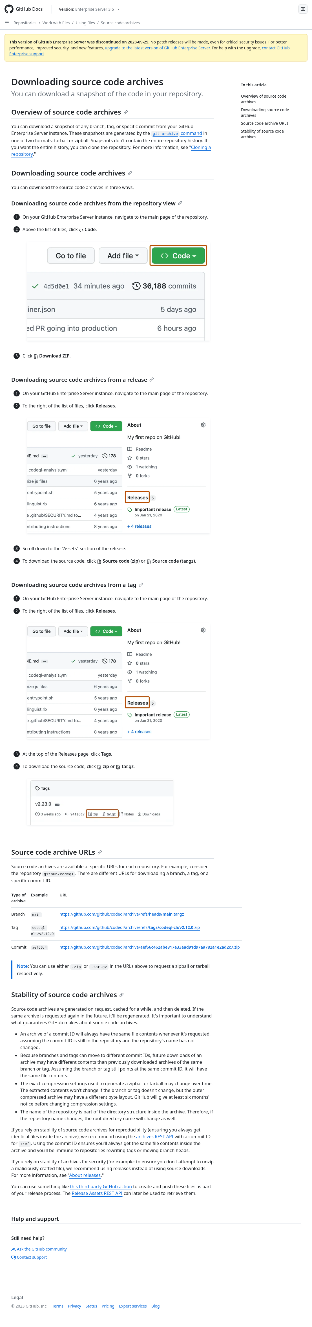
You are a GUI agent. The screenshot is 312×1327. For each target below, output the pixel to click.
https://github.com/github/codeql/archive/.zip (149, 947)
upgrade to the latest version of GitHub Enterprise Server (157, 48)
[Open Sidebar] (6, 22)
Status (91, 1306)
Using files (85, 22)
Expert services (133, 1306)
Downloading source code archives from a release (82, 379)
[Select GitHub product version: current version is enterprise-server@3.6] (89, 9)
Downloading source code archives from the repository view (96, 203)
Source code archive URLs (56, 852)
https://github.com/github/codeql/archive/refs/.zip (129, 927)
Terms (57, 1306)
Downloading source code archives (71, 172)
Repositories (25, 22)
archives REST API (154, 1136)
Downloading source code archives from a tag (77, 585)
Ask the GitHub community (39, 1249)
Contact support (29, 1257)
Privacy (74, 1306)
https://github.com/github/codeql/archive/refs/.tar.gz (121, 914)
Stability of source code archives (67, 994)
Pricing (108, 1306)
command (176, 133)
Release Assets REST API (97, 1193)
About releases (85, 1175)
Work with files (56, 22)
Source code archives (120, 22)
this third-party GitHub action (101, 1186)
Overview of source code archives (69, 112)
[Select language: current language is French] (302, 9)
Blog (155, 1306)
